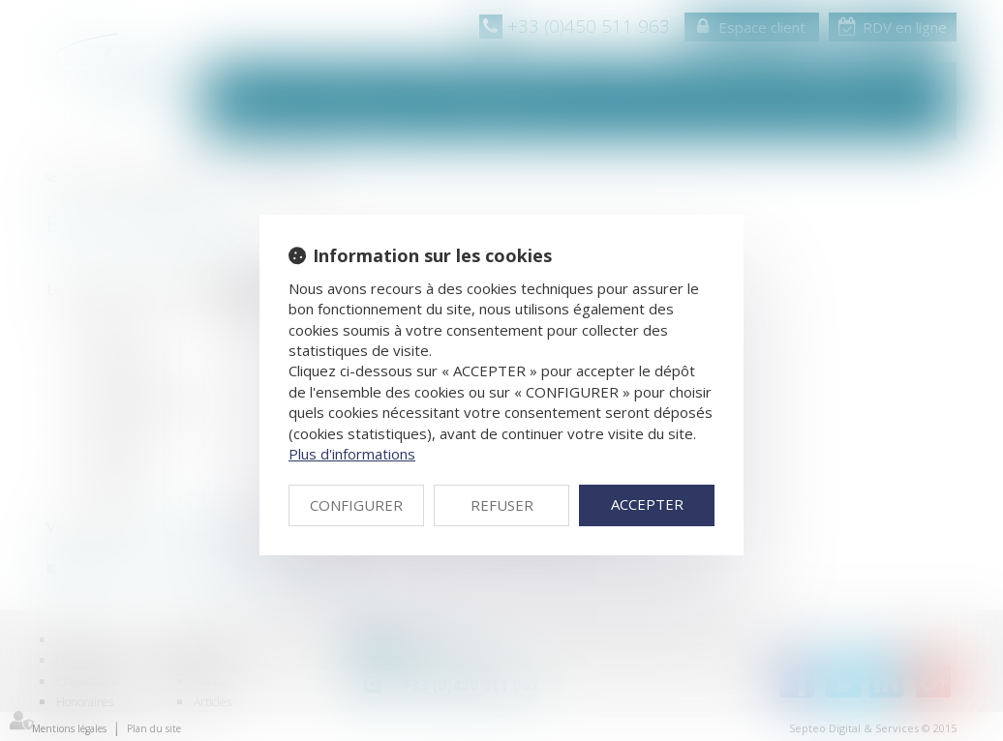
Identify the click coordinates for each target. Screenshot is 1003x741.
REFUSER (502, 505)
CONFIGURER (356, 505)
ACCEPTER (647, 504)
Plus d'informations (352, 453)
